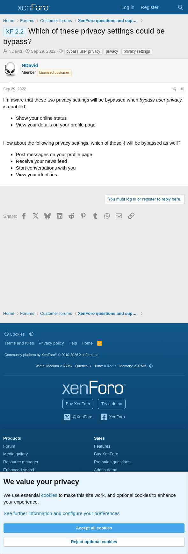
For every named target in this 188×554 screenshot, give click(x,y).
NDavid (15, 51)
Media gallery (15, 454)
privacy (112, 51)
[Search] (180, 7)
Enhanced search (19, 469)
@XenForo (77, 417)
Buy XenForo (78, 403)
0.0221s (110, 366)
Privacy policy (51, 343)
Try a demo (111, 403)
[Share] (174, 89)
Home (87, 343)
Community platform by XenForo (51, 355)
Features (102, 446)
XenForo (112, 417)
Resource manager (21, 461)
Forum (9, 446)
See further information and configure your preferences (61, 513)
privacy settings (137, 51)
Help (73, 343)
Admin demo (105, 469)
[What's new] (168, 7)
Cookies (14, 334)
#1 (183, 89)
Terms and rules (19, 343)
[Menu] (8, 7)
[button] (31, 334)
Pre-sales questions (112, 461)
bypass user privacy (83, 51)
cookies (49, 495)
